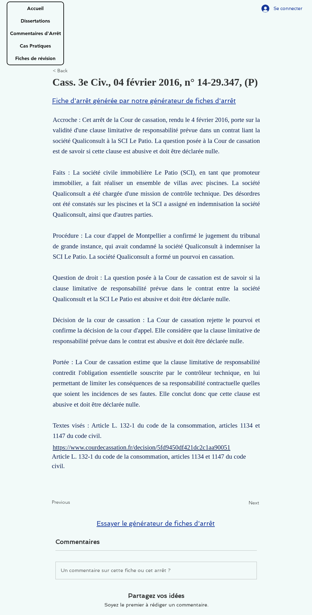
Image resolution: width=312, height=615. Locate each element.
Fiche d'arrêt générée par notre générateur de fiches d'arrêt (144, 101)
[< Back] (73, 70)
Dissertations (35, 21)
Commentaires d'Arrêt (35, 33)
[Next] (244, 503)
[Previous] (72, 502)
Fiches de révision (35, 58)
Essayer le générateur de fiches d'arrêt (156, 523)
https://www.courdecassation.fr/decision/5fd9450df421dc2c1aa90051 (141, 447)
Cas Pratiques (35, 46)
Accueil (35, 8)
